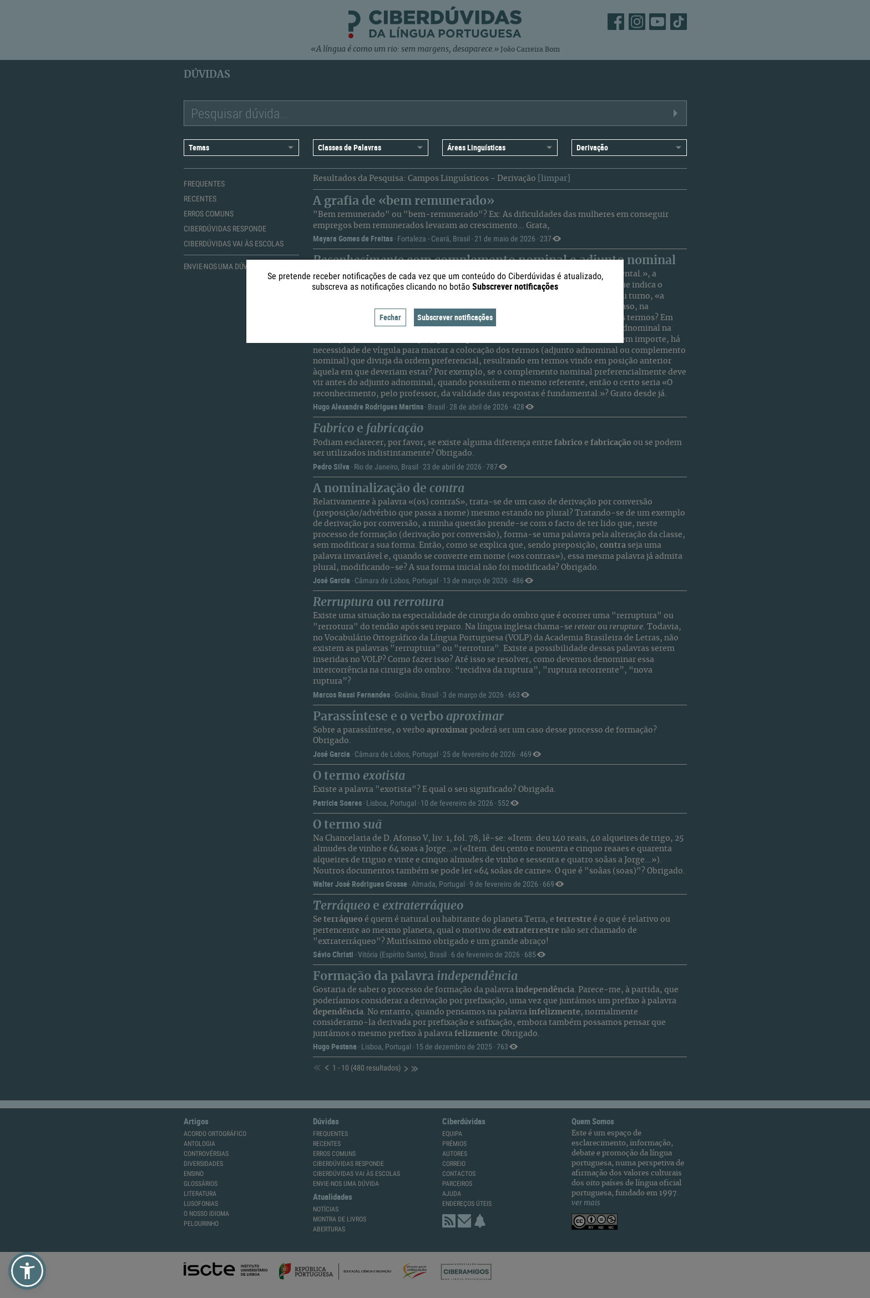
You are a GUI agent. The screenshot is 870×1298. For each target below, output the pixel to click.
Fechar (390, 317)
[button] (27, 1271)
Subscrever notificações (455, 317)
